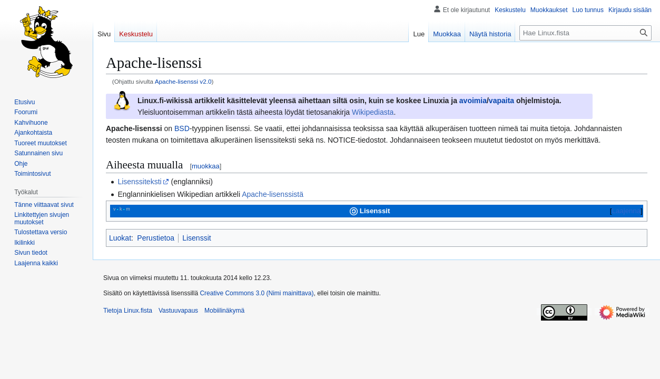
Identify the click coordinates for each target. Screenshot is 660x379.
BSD (182, 128)
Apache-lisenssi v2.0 (183, 81)
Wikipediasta (372, 112)
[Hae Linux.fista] (585, 33)
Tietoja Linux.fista (127, 310)
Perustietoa (155, 238)
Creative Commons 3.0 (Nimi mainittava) (256, 293)
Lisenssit (196, 238)
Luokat (120, 238)
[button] (36, 263)
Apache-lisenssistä (272, 194)
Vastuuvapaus (178, 310)
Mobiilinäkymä (224, 310)
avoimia (473, 100)
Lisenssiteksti (139, 181)
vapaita (501, 100)
